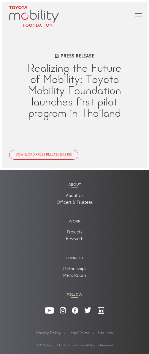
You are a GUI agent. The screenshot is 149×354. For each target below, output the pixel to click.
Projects (74, 232)
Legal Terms (79, 333)
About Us (74, 196)
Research (74, 239)
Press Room (74, 276)
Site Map (105, 333)
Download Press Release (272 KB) (43, 154)
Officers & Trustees (75, 203)
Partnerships (74, 269)
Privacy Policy (48, 333)
